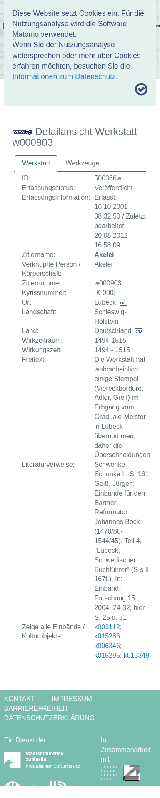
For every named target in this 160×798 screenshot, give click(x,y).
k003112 (107, 626)
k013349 (136, 655)
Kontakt (19, 698)
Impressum (72, 698)
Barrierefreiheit (36, 708)
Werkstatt (36, 163)
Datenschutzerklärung (49, 718)
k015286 (107, 636)
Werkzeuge (82, 163)
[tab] (36, 163)
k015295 (107, 655)
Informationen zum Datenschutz (64, 76)
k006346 (107, 645)
